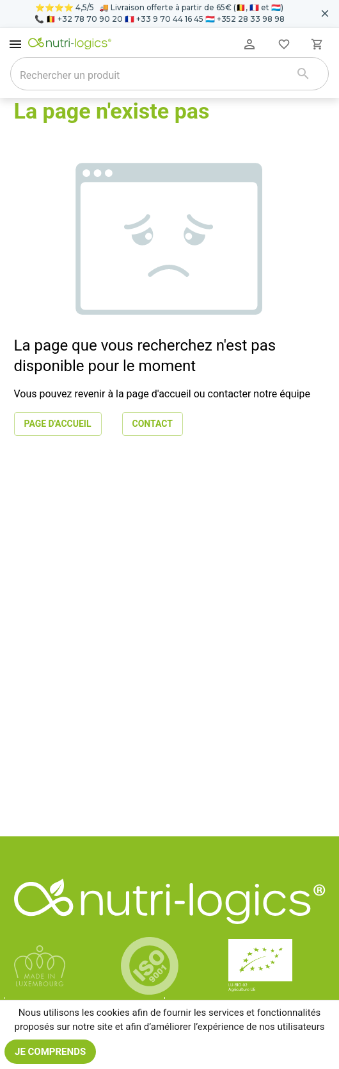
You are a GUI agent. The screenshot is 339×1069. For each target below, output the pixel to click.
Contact (152, 424)
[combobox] (153, 75)
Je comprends (50, 1052)
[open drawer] (15, 44)
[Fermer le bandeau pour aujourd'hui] (325, 13)
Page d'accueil (58, 424)
